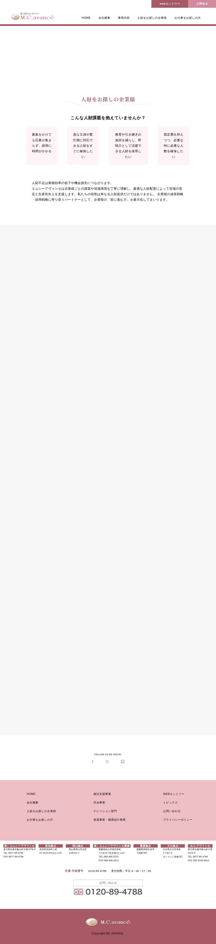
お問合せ (202, 3)
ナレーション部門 (105, 811)
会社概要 (104, 17)
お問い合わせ (172, 811)
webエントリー (170, 3)
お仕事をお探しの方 (187, 17)
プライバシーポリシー (177, 819)
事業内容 (124, 17)
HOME (86, 17)
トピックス (170, 802)
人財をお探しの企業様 (152, 17)
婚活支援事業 (102, 793)
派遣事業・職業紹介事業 (110, 819)
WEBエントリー (173, 793)
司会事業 (99, 802)
